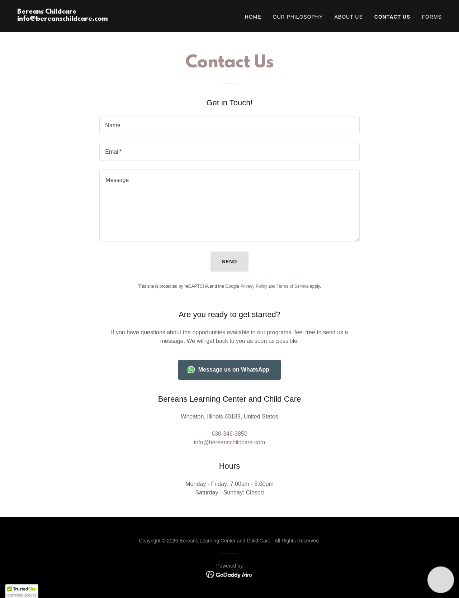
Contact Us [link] (392, 17)
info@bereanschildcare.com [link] (229, 442)
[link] (62, 19)
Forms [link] (432, 17)
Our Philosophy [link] (298, 17)
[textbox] (229, 125)
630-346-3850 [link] (229, 434)
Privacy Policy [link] (253, 286)
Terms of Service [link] (292, 286)
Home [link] (253, 17)
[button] (21, 591)
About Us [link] (349, 17)
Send (229, 261)
